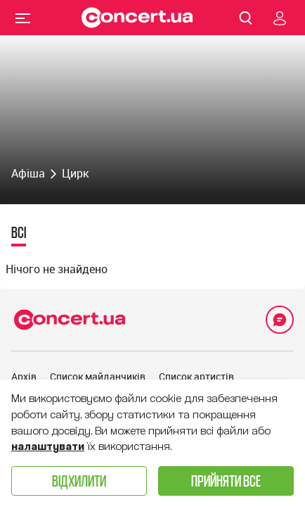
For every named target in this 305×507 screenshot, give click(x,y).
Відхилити (79, 480)
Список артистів (196, 376)
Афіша (28, 173)
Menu (23, 18)
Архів (24, 376)
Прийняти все (226, 480)
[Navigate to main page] (137, 17)
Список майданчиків (97, 376)
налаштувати (47, 446)
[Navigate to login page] (280, 17)
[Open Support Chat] (280, 320)
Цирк (75, 173)
